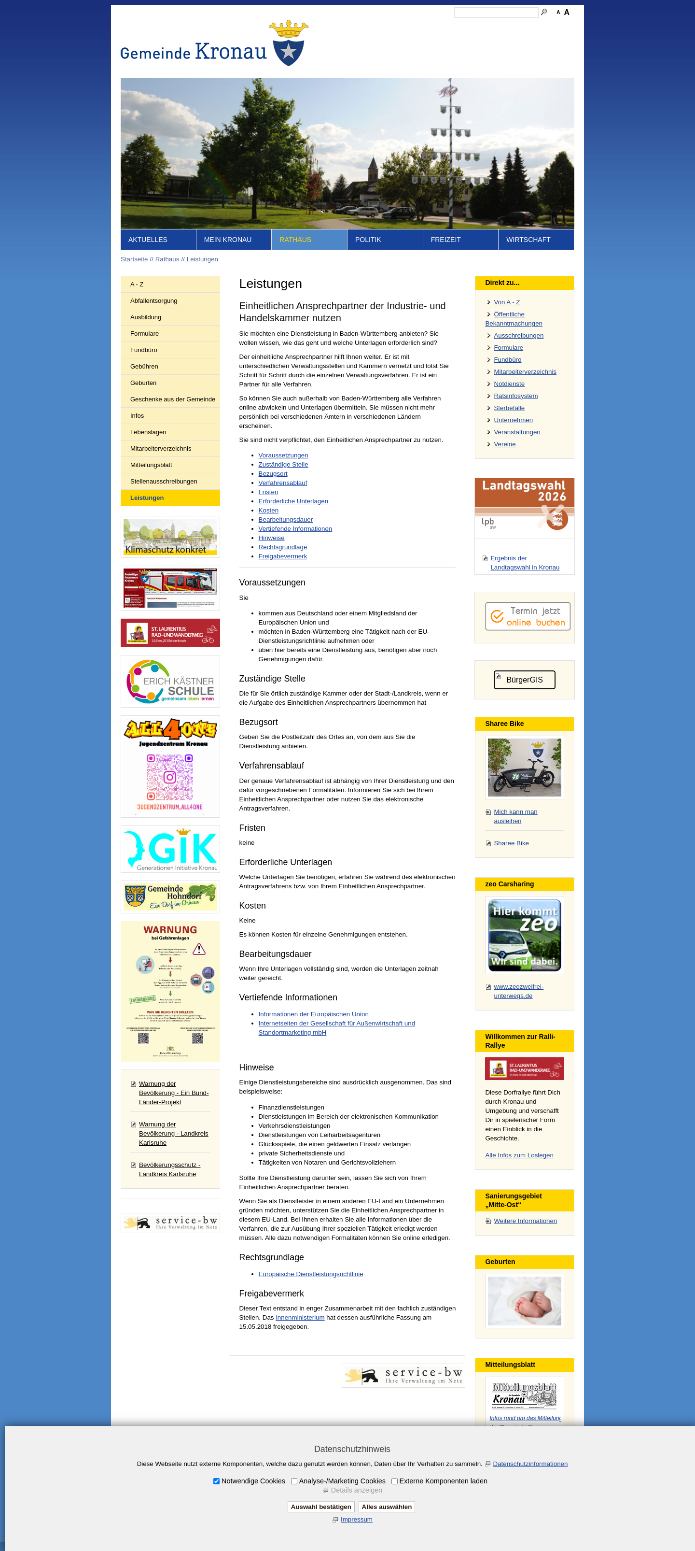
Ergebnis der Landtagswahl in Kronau (524, 563)
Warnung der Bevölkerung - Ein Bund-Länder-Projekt (173, 1093)
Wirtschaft (528, 239)
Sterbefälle (509, 408)
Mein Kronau (228, 239)
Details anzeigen (356, 1490)
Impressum (443, 26)
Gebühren (144, 366)
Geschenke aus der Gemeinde (172, 399)
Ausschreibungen (518, 335)
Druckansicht (528, 26)
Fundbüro (143, 350)
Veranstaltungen (517, 432)
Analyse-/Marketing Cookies (342, 1481)
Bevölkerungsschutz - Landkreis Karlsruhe (169, 1169)
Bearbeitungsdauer (286, 519)
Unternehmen (513, 420)
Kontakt (408, 26)
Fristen (268, 492)
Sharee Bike (511, 843)
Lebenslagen (148, 432)
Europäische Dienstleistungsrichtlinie (311, 1274)
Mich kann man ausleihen (515, 816)
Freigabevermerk (283, 556)
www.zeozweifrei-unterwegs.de (518, 991)
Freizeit (446, 239)
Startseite (352, 26)
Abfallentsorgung (154, 300)
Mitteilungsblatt (151, 465)
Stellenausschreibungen (163, 481)
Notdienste (509, 383)
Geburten (143, 382)
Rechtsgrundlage (283, 547)
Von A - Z (507, 302)
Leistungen (202, 259)
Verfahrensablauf (283, 482)
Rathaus (295, 239)
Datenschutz (484, 26)
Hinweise (272, 537)
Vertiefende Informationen (296, 528)
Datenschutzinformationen (530, 1463)
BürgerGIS (524, 680)
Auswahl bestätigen (321, 1506)
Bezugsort (273, 473)
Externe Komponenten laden (443, 1481)
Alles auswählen (387, 1506)
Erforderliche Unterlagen (293, 501)
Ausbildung (145, 317)
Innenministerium (300, 1317)
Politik (368, 239)
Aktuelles (147, 239)
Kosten (269, 510)
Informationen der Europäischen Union (314, 1014)
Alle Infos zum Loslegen (519, 1155)
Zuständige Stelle (283, 464)
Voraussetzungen (283, 455)
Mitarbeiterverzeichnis (160, 448)
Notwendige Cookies (253, 1481)
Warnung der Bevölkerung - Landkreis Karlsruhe (173, 1133)
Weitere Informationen (525, 1220)
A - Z (136, 284)
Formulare (144, 333)
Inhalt (381, 26)
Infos (137, 415)
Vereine (504, 444)
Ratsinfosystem (516, 395)
